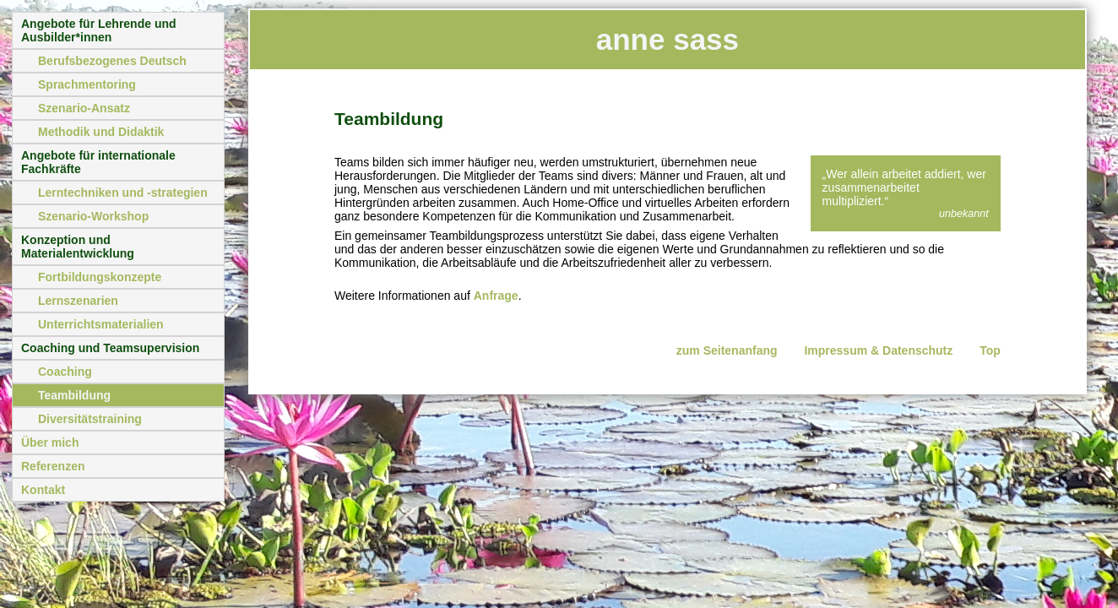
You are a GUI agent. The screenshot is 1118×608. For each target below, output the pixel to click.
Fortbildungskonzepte (99, 277)
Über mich (50, 442)
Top (990, 350)
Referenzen (52, 466)
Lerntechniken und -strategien (123, 192)
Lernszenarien (78, 300)
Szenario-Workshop (93, 216)
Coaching (65, 371)
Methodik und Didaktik (101, 131)
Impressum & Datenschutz (878, 350)
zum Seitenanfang (727, 350)
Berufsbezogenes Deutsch (112, 61)
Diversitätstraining (90, 419)
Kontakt (43, 490)
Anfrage (496, 295)
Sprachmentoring (87, 84)
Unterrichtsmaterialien (101, 324)
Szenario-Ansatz (84, 108)
